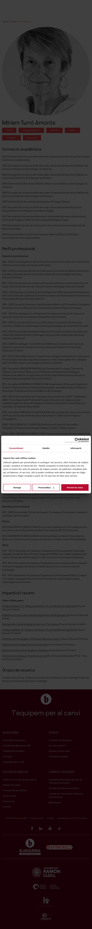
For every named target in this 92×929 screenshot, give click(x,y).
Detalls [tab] (46, 448)
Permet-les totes (75, 487)
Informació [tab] (75, 448)
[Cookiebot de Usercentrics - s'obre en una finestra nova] (77, 440)
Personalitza (46, 487)
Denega (17, 487)
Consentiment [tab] (16, 448)
